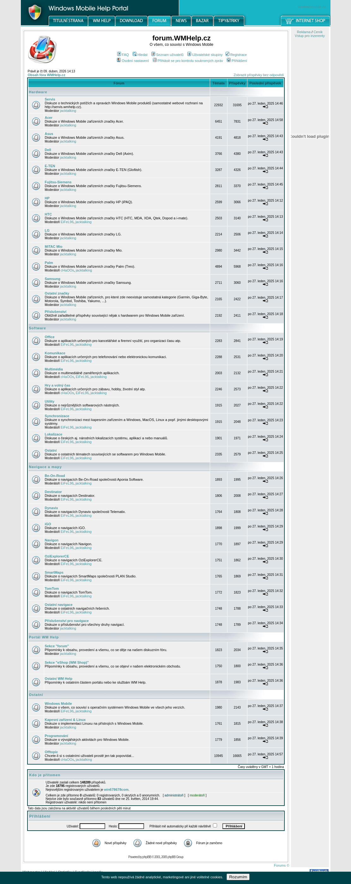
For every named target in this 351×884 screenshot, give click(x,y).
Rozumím (238, 877)
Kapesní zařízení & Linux (65, 720)
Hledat (140, 55)
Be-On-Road (55, 476)
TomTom (52, 588)
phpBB (146, 857)
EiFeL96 (67, 222)
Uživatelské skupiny (205, 55)
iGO (48, 524)
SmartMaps (54, 572)
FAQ (123, 55)
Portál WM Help (44, 637)
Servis (50, 99)
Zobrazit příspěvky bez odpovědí (259, 75)
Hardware (38, 92)
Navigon (51, 540)
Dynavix (51, 508)
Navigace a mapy (45, 467)
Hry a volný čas (57, 385)
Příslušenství (55, 312)
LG (47, 230)
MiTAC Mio (54, 246)
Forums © (281, 865)
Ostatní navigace (59, 605)
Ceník (318, 32)
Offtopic (51, 752)
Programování (56, 736)
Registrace (236, 55)
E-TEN (50, 166)
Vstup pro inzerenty (310, 36)
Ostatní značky (57, 293)
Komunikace (55, 353)
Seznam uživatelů (167, 55)
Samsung (53, 279)
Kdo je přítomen (45, 775)
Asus (49, 134)
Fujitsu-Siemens (58, 182)
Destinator (53, 492)
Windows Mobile (58, 703)
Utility (50, 401)
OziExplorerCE (57, 556)
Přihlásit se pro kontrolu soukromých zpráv (188, 61)
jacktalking (68, 111)
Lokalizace (54, 434)
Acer (48, 117)
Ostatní (51, 450)
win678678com (116, 789)
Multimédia (54, 369)
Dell (48, 150)
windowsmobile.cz (312, 7)
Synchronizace (57, 416)
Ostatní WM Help (58, 678)
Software (37, 328)
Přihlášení (237, 61)
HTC (48, 214)
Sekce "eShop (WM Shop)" (67, 662)
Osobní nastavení (133, 61)
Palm (49, 263)
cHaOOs (67, 270)
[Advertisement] (310, 329)
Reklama (304, 32)
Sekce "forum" (57, 646)
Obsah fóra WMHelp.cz (46, 75)
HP (47, 198)
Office (50, 337)
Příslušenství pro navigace (67, 621)
